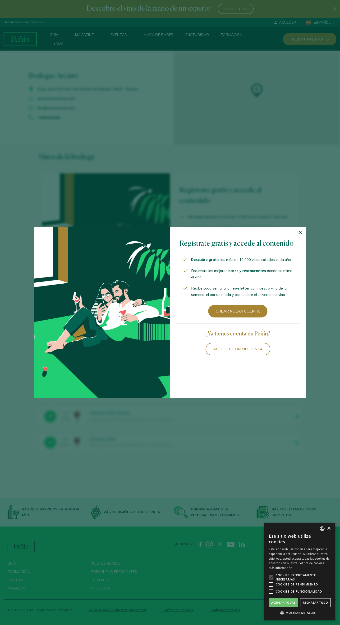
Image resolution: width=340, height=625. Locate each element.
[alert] (299, 571)
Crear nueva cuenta (238, 311)
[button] (300, 613)
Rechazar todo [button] (315, 603)
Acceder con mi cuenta (238, 349)
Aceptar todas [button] (283, 603)
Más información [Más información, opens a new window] (280, 568)
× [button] (329, 528)
